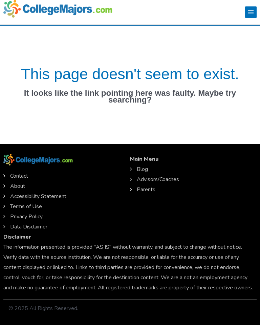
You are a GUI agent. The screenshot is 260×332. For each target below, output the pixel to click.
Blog (142, 169)
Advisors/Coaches (158, 179)
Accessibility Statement (38, 196)
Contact (19, 176)
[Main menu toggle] (251, 12)
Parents (146, 189)
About (17, 186)
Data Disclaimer (28, 226)
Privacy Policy (26, 216)
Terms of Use (26, 206)
